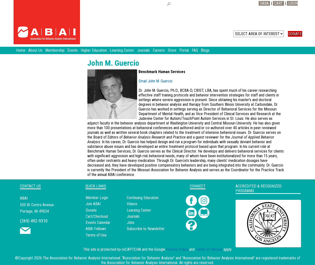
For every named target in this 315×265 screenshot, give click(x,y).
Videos (132, 204)
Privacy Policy (177, 249)
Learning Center (139, 210)
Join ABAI (93, 204)
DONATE (295, 33)
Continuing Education (142, 197)
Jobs (130, 222)
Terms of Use (96, 235)
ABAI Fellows (96, 228)
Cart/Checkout (97, 216)
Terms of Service (209, 249)
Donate (91, 210)
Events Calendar (98, 222)
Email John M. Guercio (156, 81)
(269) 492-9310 (33, 221)
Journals (133, 216)
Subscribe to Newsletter (146, 228)
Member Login (97, 197)
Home (20, 50)
